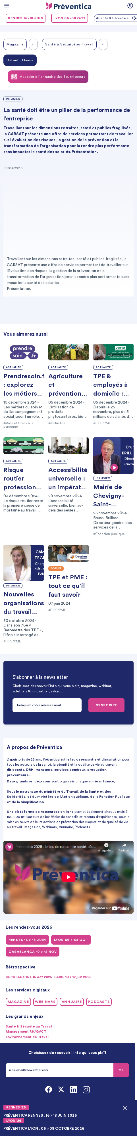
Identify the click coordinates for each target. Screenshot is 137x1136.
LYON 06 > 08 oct (71, 939)
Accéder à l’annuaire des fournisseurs (48, 76)
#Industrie (56, 423)
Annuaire (72, 1001)
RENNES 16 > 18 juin (27, 939)
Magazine (15, 44)
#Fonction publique (108, 534)
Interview (13, 99)
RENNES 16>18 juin (25, 18)
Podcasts (99, 1001)
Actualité (13, 367)
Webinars (45, 1001)
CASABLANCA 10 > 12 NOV (33, 951)
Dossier (56, 568)
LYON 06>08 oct (69, 18)
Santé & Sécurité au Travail (69, 44)
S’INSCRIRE (106, 705)
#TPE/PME (102, 423)
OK (121, 1070)
